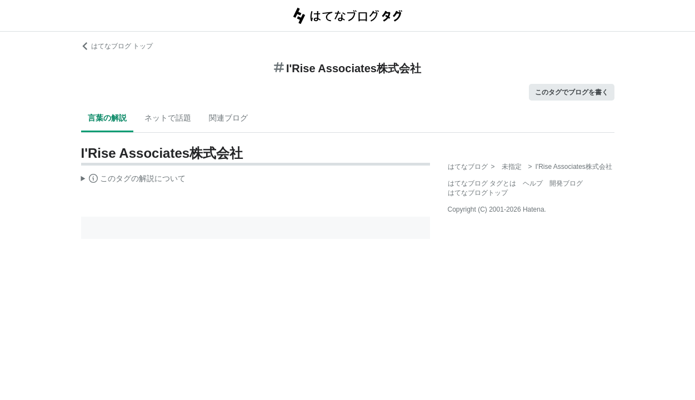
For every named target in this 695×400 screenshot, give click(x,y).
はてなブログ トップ (117, 46)
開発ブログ (566, 183)
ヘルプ (533, 183)
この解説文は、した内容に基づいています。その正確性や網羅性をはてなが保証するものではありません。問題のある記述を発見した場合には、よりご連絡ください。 (133, 180)
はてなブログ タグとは (482, 183)
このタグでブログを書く (571, 92)
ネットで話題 (167, 117)
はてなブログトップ (478, 193)
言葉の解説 (107, 117)
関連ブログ (228, 117)
